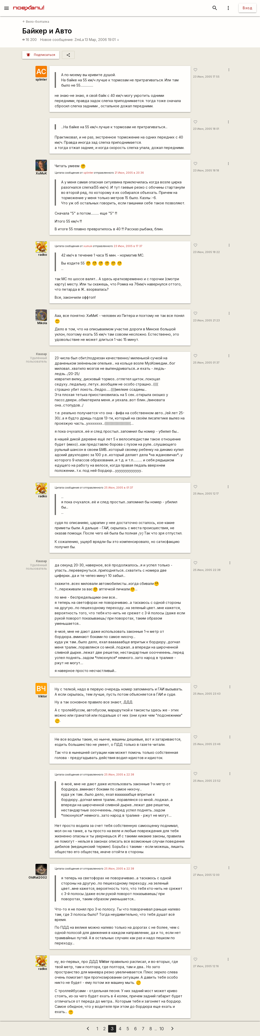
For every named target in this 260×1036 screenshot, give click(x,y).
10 (161, 1028)
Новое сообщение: (56, 39)
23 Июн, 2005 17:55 (206, 76)
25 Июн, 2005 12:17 (206, 493)
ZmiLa (79, 39)
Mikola (42, 323)
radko (42, 255)
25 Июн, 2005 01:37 (206, 362)
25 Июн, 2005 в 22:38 (119, 774)
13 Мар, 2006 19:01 (102, 39)
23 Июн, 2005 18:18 (206, 170)
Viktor (42, 696)
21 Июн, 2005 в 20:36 (129, 172)
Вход (247, 8)
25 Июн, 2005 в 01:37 (118, 487)
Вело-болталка (35, 21)
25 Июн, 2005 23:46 (207, 744)
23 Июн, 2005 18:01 (206, 128)
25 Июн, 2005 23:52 (207, 780)
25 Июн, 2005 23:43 (207, 693)
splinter (41, 79)
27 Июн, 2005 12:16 (206, 966)
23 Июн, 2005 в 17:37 (128, 246)
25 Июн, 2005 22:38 (207, 570)
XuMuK (41, 173)
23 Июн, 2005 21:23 (206, 320)
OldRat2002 (37, 877)
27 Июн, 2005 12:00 (206, 875)
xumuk (87, 246)
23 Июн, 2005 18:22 (206, 252)
